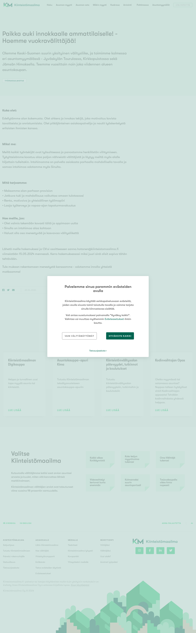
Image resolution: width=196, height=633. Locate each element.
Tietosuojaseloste (97, 350)
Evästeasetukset (114, 319)
